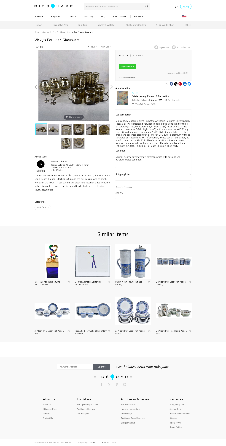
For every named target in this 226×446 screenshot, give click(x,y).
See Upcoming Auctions (87, 404)
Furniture (82, 24)
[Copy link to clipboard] (167, 84)
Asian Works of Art (165, 24)
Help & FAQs (175, 422)
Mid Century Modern (136, 24)
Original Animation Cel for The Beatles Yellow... (88, 283)
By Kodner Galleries (140, 100)
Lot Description (123, 114)
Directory (88, 16)
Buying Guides (176, 427)
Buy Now (55, 16)
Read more (47, 189)
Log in (175, 6)
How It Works (119, 16)
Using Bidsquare (177, 404)
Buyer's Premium (124, 186)
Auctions (39, 16)
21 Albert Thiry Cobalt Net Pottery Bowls (49, 332)
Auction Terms (176, 409)
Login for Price (127, 66)
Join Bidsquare (83, 413)
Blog (103, 16)
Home (37, 32)
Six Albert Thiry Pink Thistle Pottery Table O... (171, 332)
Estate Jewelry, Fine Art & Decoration (55, 32)
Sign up (186, 6)
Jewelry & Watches (107, 24)
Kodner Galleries (59, 161)
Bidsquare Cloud (128, 422)
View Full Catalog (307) (143, 104)
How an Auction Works (180, 413)
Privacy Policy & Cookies (85, 442)
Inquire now (164, 47)
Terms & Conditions (108, 442)
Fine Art (38, 24)
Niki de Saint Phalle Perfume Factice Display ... (47, 283)
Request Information (130, 409)
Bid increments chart (127, 78)
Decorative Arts (60, 24)
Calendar (72, 16)
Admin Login (126, 413)
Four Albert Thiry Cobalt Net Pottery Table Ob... (91, 332)
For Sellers (139, 16)
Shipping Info (122, 174)
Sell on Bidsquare (128, 404)
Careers (46, 413)
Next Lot (106, 46)
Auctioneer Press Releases (133, 418)
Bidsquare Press (50, 409)
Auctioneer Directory (86, 409)
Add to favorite (183, 47)
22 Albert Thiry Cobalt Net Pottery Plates (130, 332)
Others (188, 24)
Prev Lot (92, 46)
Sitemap (173, 418)
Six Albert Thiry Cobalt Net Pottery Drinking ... (171, 283)
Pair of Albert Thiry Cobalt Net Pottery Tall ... (128, 283)
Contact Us (48, 418)
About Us (47, 404)
